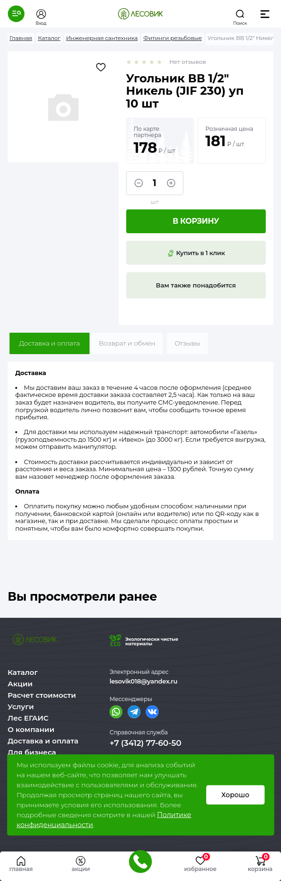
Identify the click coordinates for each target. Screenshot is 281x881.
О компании (31, 729)
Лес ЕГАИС (28, 718)
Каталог (23, 672)
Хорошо (235, 795)
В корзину (195, 221)
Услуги (21, 706)
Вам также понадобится (196, 285)
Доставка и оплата (49, 343)
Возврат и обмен (127, 343)
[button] (16, 13)
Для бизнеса (32, 752)
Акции (20, 683)
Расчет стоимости (42, 695)
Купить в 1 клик (196, 253)
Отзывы (187, 343)
